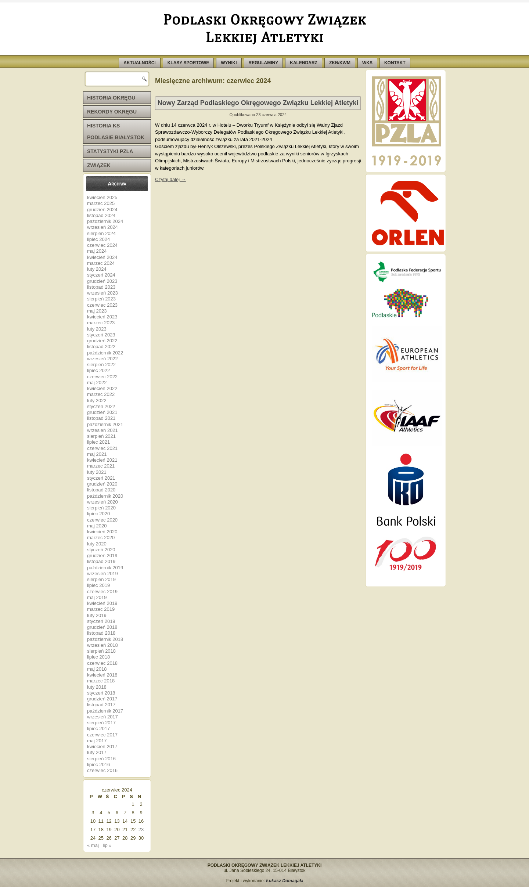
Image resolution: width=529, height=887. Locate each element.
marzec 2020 (101, 537)
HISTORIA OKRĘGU (111, 98)
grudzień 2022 (102, 340)
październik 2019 (105, 567)
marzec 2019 (101, 609)
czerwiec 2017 (102, 735)
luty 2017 (97, 752)
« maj (93, 845)
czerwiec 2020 (102, 520)
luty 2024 (97, 269)
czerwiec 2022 (102, 376)
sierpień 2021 (101, 436)
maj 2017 (97, 740)
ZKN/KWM (339, 62)
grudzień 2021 (102, 412)
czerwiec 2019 (102, 591)
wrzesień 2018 (102, 645)
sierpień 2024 (101, 233)
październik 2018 (105, 639)
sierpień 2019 (101, 579)
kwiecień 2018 (102, 675)
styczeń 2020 (101, 549)
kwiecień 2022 (102, 388)
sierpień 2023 (101, 299)
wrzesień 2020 (102, 502)
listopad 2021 (101, 418)
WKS (367, 62)
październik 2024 (105, 221)
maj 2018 (97, 669)
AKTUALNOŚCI (139, 62)
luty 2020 (97, 544)
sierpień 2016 (101, 758)
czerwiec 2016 (102, 770)
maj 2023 (97, 311)
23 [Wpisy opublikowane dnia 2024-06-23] (141, 829)
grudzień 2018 (102, 627)
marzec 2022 (101, 394)
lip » (107, 845)
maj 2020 (97, 526)
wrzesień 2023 (102, 293)
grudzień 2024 (102, 209)
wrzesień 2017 (102, 717)
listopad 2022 (101, 346)
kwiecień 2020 (102, 531)
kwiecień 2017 (102, 746)
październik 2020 (105, 496)
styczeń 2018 (101, 693)
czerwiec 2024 (102, 245)
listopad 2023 (101, 287)
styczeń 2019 (101, 621)
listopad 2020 (101, 490)
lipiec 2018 (98, 657)
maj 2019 (97, 597)
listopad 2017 (101, 704)
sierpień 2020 (101, 508)
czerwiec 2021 (102, 448)
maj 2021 (97, 454)
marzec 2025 (101, 203)
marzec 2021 (101, 466)
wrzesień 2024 (102, 227)
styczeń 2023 (101, 335)
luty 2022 (97, 400)
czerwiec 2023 (102, 305)
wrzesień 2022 (102, 358)
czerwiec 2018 (102, 663)
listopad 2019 (101, 561)
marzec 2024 (101, 263)
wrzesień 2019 (102, 573)
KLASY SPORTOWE (188, 62)
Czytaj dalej (170, 179)
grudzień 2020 (102, 484)
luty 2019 (97, 615)
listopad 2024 (101, 215)
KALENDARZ (303, 62)
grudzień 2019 (102, 555)
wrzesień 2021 (102, 430)
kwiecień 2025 (102, 197)
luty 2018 (97, 687)
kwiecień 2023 (102, 317)
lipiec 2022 (98, 370)
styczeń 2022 (101, 406)
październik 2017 (105, 711)
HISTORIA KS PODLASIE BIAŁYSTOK (115, 131)
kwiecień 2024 (102, 257)
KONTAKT (395, 62)
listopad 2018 (101, 633)
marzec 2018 (101, 681)
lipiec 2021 (98, 442)
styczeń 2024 (101, 275)
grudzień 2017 (102, 699)
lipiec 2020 (98, 513)
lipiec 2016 (98, 764)
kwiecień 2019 (102, 603)
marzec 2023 (101, 322)
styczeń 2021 (101, 478)
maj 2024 (97, 251)
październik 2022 (105, 353)
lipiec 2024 (98, 239)
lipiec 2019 (98, 585)
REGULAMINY (263, 62)
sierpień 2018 (101, 651)
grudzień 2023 (102, 281)
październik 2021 (105, 424)
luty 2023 (97, 329)
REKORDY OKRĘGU (112, 112)
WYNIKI (229, 62)
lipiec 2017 (98, 728)
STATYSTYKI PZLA (110, 151)
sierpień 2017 (101, 722)
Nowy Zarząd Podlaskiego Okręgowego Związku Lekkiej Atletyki (258, 103)
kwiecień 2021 (102, 460)
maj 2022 (97, 382)
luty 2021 (97, 472)
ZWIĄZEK (99, 165)
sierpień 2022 (101, 364)
